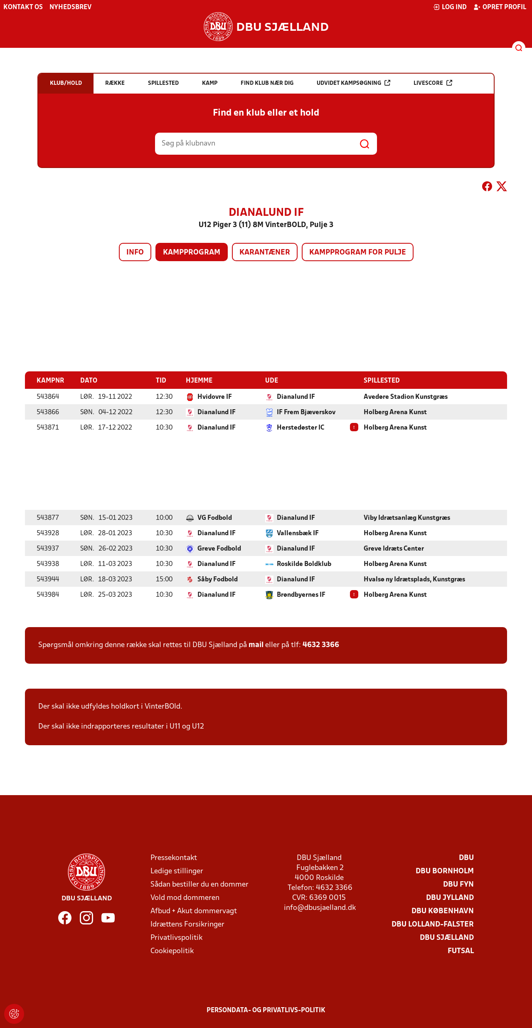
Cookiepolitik (172, 950)
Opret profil (499, 7)
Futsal (461, 950)
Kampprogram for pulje (357, 252)
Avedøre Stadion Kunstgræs (406, 397)
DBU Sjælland (447, 937)
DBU (466, 857)
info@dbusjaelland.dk (320, 907)
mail (256, 644)
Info (135, 252)
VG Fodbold (214, 518)
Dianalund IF (296, 397)
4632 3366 (321, 644)
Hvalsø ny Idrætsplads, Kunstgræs (414, 579)
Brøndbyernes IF (301, 595)
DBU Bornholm (445, 871)
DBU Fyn (458, 884)
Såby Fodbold (217, 579)
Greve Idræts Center (394, 548)
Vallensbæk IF (298, 533)
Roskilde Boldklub (304, 564)
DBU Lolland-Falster (433, 924)
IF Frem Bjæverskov (306, 412)
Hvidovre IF (214, 397)
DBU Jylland (450, 897)
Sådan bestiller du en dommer (199, 884)
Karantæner (264, 252)
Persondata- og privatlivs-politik (266, 1010)
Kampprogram (191, 252)
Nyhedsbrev (70, 7)
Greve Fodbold (219, 548)
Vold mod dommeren (184, 897)
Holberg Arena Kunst (395, 412)
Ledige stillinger (176, 871)
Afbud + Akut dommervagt (193, 910)
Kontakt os (23, 7)
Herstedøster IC (300, 427)
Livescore (433, 83)
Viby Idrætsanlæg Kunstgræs (407, 518)
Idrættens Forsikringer (187, 924)
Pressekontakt (173, 857)
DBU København (442, 910)
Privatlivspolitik (176, 937)
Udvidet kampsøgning (353, 83)
